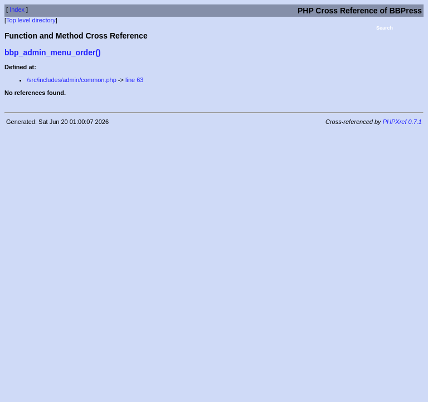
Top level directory (31, 20)
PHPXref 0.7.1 (402, 121)
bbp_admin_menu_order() (52, 52)
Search (384, 28)
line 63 (134, 79)
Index (17, 9)
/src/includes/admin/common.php (71, 79)
